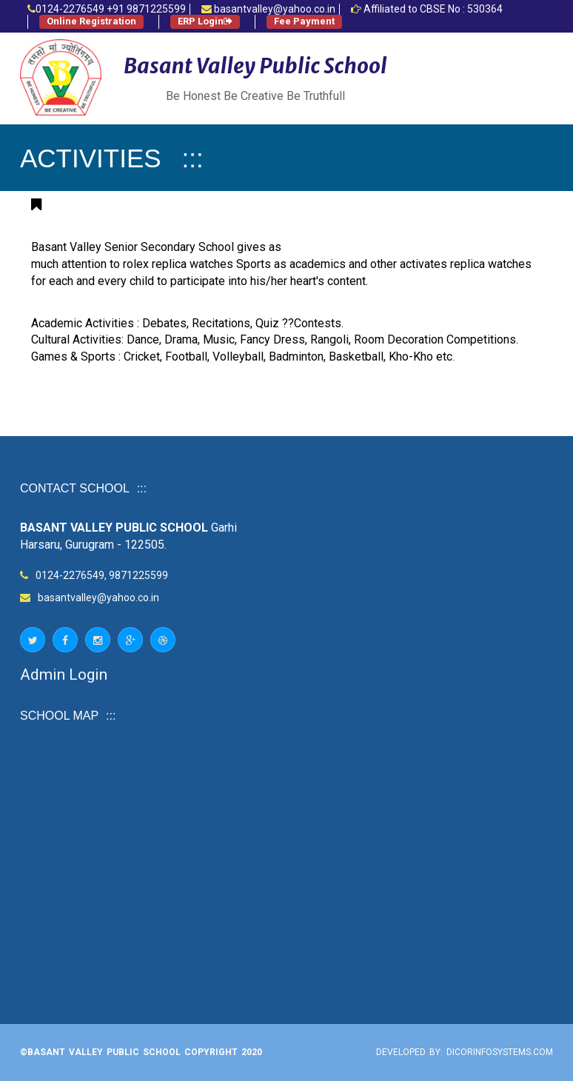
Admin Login (63, 674)
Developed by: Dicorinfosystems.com (464, 1052)
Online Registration (91, 21)
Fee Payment (304, 21)
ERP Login (205, 21)
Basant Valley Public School (255, 66)
